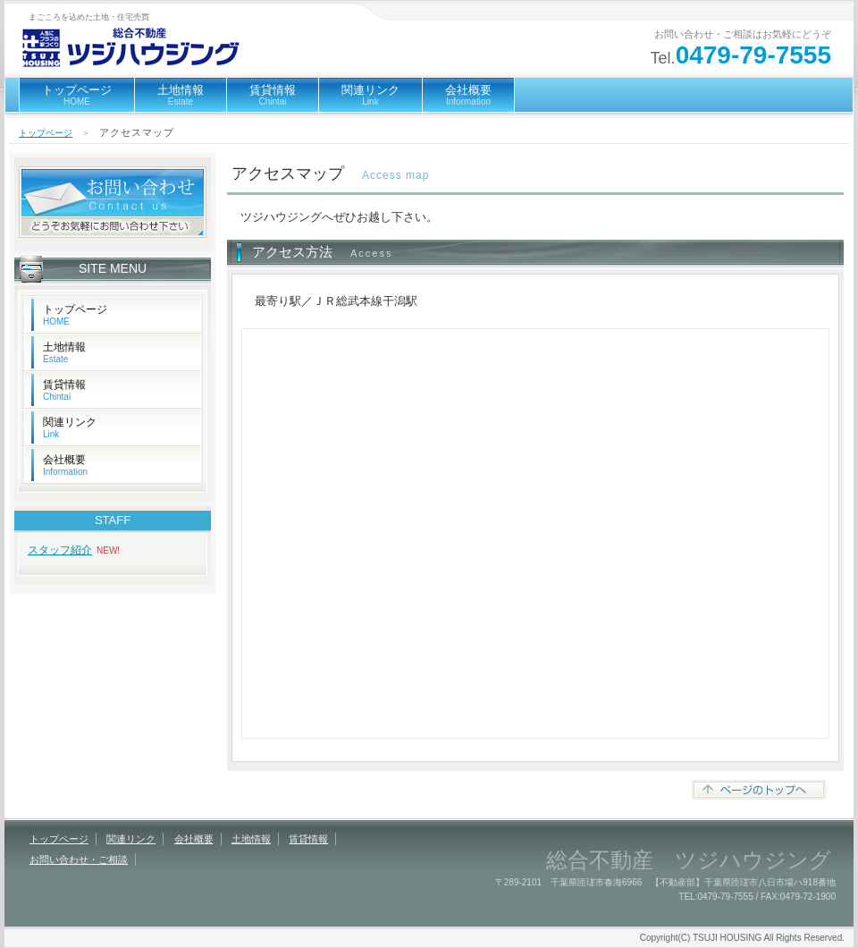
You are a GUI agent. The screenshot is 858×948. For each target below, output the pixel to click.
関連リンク (370, 94)
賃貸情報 (272, 94)
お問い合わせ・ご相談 (78, 859)
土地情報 (180, 94)
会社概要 (468, 94)
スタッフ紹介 (60, 550)
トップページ (77, 94)
